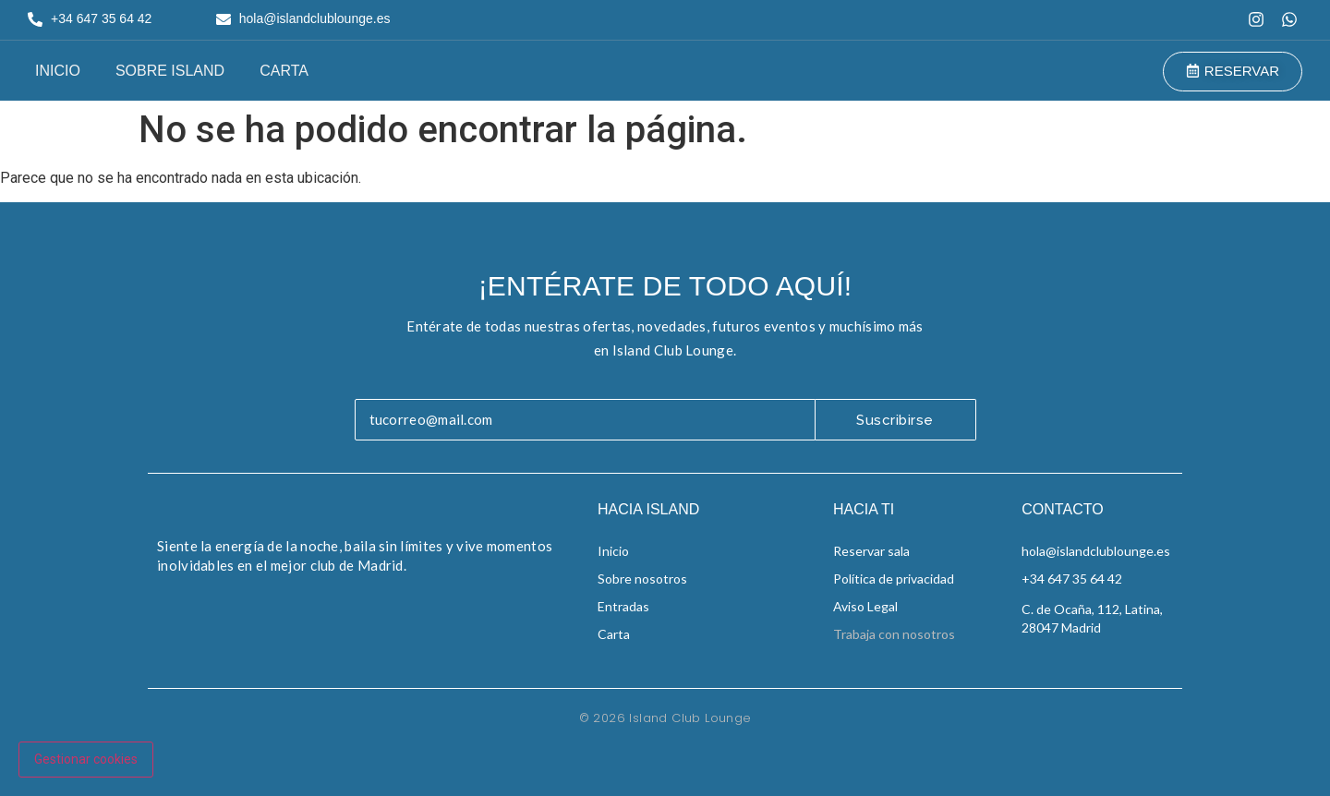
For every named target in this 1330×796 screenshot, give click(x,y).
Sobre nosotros (642, 578)
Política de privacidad (893, 578)
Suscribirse (895, 420)
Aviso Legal (865, 606)
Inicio (57, 70)
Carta (284, 70)
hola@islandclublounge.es (1096, 551)
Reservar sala (871, 551)
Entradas (623, 606)
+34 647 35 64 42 (1072, 578)
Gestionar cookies (86, 759)
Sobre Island (169, 70)
